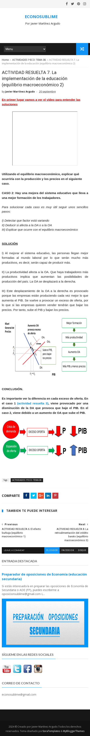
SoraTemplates (51, 731)
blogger (52, 550)
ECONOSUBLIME (41, 16)
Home (5, 60)
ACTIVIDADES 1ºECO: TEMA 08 (29, 60)
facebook (68, 550)
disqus (82, 550)
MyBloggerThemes (73, 731)
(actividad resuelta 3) (32, 403)
